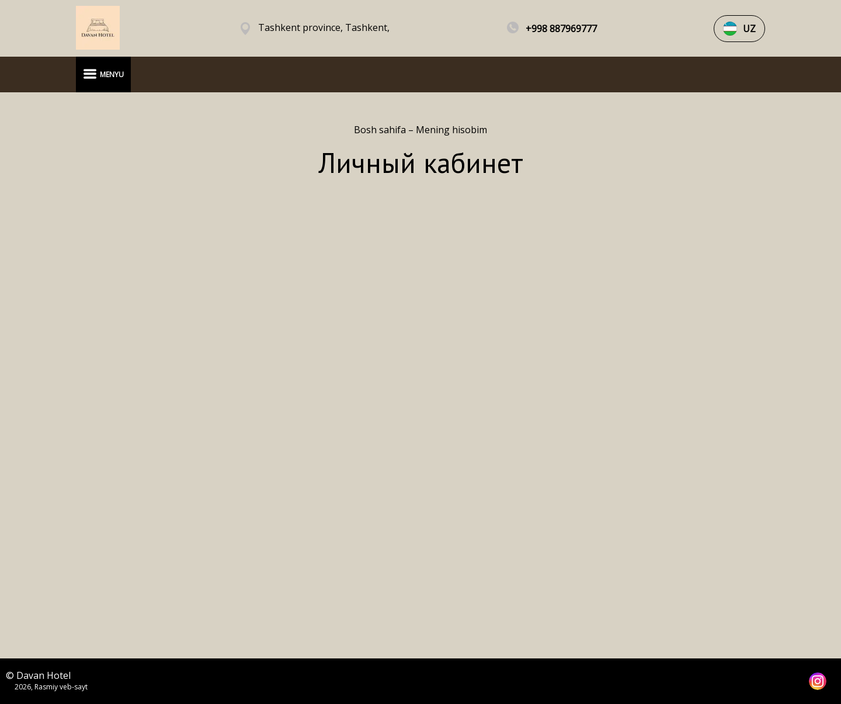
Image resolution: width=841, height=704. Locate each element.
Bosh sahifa (381, 129)
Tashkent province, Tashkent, (324, 28)
